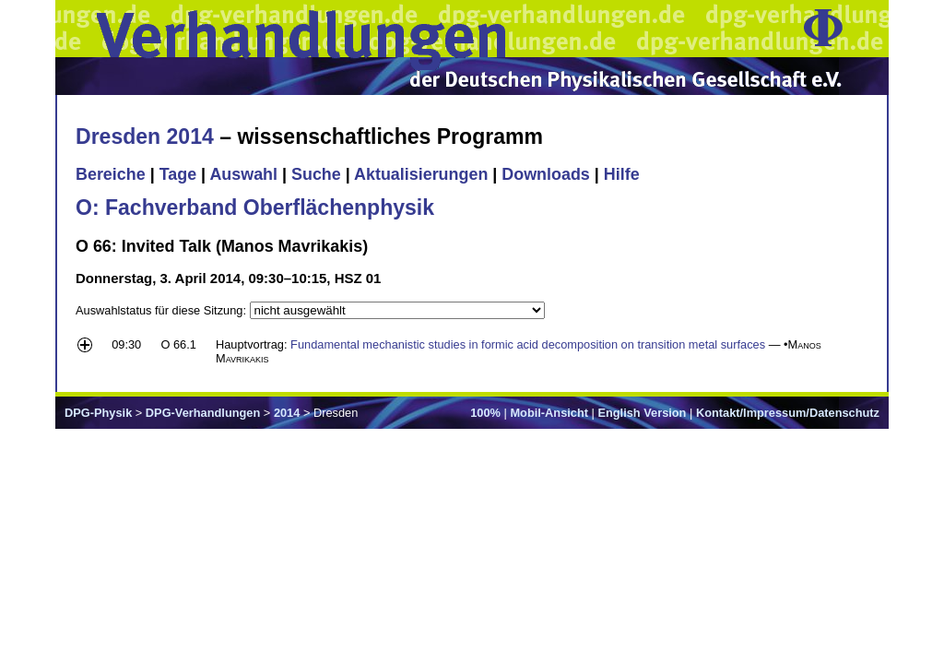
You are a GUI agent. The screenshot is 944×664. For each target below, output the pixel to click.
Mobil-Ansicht (549, 413)
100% (485, 413)
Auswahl (243, 174)
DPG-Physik (98, 413)
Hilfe (622, 174)
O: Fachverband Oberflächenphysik (255, 207)
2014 (287, 413)
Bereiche (111, 174)
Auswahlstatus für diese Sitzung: (163, 310)
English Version (641, 413)
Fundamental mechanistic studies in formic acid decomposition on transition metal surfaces (527, 344)
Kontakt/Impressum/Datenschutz (787, 413)
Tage (177, 174)
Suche (316, 174)
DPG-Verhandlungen (203, 413)
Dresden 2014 (145, 136)
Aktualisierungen (421, 174)
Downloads (546, 174)
